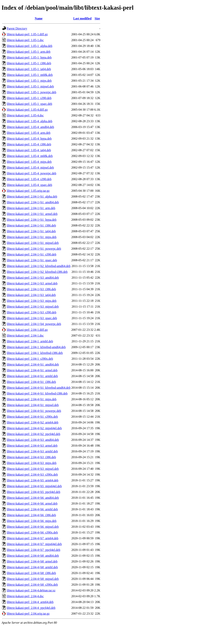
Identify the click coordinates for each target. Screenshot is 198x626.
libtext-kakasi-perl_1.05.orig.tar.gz (28, 190)
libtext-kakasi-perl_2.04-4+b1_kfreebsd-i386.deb (37, 393)
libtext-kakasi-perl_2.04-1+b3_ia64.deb (31, 295)
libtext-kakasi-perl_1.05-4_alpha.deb (29, 121)
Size (97, 18)
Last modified (82, 18)
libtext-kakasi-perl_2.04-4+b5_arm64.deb (32, 480)
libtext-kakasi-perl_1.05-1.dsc (25, 40)
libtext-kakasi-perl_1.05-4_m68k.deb (30, 156)
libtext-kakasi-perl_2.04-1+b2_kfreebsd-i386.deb (37, 271)
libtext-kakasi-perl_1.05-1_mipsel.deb (30, 86)
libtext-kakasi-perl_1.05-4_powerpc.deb (31, 173)
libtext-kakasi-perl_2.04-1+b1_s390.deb (31, 254)
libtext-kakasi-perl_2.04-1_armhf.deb (30, 341)
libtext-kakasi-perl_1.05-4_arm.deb (29, 132)
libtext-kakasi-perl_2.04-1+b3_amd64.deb (33, 277)
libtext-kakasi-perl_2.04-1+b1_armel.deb (32, 213)
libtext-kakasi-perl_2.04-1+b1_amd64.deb (33, 202)
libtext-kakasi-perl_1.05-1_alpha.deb (29, 46)
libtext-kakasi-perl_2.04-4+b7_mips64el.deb (34, 544)
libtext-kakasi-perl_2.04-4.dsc (25, 596)
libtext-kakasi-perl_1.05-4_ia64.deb (29, 150)
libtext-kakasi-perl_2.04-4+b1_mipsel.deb (33, 405)
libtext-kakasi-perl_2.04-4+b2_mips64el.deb (34, 428)
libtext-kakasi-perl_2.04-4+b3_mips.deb (31, 463)
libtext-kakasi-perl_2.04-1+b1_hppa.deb (31, 219)
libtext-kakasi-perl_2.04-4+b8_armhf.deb (32, 567)
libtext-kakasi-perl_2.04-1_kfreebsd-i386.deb (35, 353)
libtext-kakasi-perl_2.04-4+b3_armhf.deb (32, 451)
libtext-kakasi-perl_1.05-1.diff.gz (27, 34)
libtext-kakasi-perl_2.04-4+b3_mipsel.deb (33, 468)
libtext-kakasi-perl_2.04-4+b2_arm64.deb (32, 422)
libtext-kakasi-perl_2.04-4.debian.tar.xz (31, 590)
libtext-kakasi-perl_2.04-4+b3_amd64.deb (33, 439)
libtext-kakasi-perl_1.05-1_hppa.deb (29, 57)
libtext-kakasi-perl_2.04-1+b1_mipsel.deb (33, 242)
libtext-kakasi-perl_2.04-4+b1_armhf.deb (32, 376)
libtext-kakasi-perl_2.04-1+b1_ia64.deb (31, 231)
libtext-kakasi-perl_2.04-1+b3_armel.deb (32, 283)
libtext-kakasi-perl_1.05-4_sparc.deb (29, 185)
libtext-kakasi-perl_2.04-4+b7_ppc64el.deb (33, 549)
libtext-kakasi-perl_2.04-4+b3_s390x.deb (32, 474)
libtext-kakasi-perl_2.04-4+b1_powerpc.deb (34, 410)
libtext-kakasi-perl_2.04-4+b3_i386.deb (31, 457)
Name (38, 18)
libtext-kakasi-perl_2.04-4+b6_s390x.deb (32, 532)
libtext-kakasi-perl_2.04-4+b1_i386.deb (31, 381)
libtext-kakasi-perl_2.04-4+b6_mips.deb (31, 521)
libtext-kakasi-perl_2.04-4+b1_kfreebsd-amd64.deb (39, 387)
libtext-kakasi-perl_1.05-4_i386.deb (29, 144)
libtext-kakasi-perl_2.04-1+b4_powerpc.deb (34, 324)
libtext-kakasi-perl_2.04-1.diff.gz (27, 329)
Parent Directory (17, 28)
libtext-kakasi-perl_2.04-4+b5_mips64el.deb (34, 486)
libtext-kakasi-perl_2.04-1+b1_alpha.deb (32, 196)
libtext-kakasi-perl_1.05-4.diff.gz (27, 109)
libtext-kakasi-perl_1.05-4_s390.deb (29, 179)
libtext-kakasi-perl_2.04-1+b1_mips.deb (31, 237)
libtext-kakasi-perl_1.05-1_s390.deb (29, 98)
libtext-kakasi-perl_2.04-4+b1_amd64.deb (33, 364)
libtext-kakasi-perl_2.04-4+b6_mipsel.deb (33, 526)
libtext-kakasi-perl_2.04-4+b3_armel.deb (32, 445)
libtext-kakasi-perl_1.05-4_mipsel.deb (30, 167)
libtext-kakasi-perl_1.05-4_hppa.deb (29, 138)
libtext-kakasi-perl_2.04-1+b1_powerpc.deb (34, 248)
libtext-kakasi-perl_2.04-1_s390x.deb (30, 358)
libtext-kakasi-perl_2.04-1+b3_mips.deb (31, 300)
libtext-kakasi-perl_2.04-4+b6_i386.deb (31, 515)
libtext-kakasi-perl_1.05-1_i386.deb (29, 63)
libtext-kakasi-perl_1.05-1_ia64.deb (29, 69)
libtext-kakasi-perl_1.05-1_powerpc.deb (31, 92)
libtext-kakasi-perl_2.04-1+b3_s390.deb (31, 312)
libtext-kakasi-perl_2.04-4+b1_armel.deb (32, 370)
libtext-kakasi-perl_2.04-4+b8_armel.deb (32, 561)
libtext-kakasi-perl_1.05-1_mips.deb (29, 80)
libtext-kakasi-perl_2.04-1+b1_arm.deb (31, 208)
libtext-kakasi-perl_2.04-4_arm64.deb (30, 602)
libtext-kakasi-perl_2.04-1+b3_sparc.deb (32, 318)
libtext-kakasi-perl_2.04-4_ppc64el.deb (31, 607)
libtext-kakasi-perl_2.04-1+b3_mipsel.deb (33, 306)
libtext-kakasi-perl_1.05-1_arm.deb (29, 51)
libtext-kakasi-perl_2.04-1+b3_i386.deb (31, 289)
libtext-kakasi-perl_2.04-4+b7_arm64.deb (32, 538)
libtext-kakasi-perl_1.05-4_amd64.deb (30, 127)
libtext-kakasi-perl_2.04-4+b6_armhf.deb (32, 509)
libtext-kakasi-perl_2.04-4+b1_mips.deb (31, 399)
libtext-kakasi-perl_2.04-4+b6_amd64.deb (33, 497)
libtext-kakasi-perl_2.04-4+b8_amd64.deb (33, 555)
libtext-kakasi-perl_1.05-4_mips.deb (29, 161)
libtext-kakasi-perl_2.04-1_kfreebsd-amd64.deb (36, 347)
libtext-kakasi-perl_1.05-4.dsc (25, 115)
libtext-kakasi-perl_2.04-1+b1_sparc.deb (32, 260)
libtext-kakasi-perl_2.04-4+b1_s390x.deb (32, 416)
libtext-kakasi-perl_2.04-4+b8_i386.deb (31, 573)
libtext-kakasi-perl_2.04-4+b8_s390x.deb (32, 584)
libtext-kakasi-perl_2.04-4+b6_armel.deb (32, 503)
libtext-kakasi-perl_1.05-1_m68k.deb (30, 74)
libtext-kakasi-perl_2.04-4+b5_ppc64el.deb (33, 492)
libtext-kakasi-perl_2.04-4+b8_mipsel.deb (33, 578)
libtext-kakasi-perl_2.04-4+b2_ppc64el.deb (33, 434)
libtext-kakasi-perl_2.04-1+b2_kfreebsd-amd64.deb (39, 266)
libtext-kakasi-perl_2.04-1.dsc (25, 335)
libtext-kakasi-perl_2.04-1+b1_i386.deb (31, 225)
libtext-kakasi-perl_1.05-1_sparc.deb (29, 103)
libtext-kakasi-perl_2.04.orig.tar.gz (28, 613)
